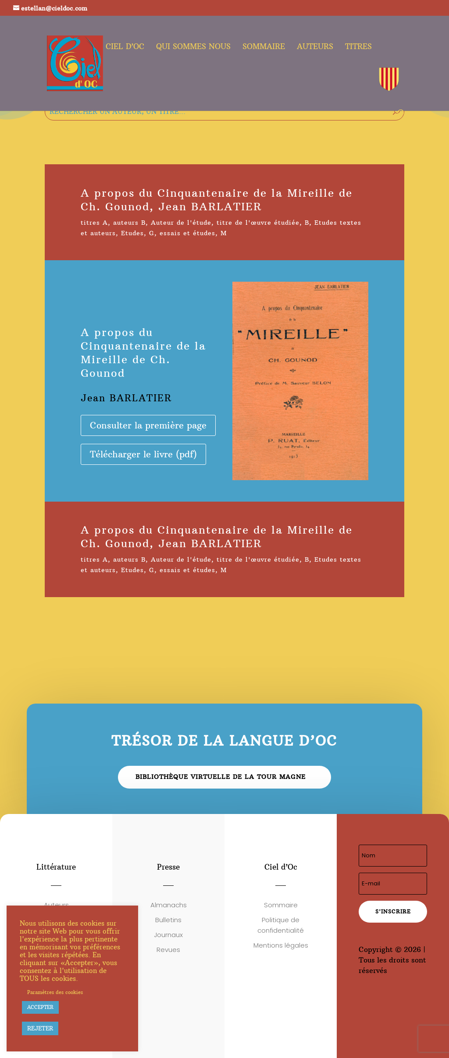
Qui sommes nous (193, 47)
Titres (358, 47)
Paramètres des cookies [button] (55, 992)
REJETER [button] (40, 1028)
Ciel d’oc (125, 47)
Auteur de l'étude (181, 222)
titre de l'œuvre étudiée (258, 222)
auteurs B (129, 222)
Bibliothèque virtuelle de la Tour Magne (220, 777)
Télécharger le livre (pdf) (143, 454)
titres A (94, 222)
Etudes (132, 233)
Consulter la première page (148, 425)
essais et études (187, 233)
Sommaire (263, 47)
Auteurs (315, 47)
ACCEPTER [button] (40, 1007)
